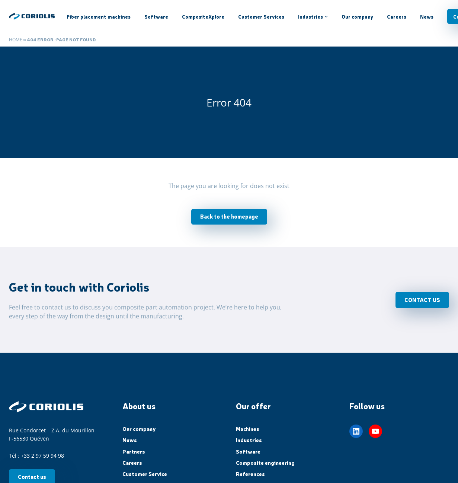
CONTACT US (422, 300)
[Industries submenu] (326, 16)
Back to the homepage (229, 216)
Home (15, 39)
